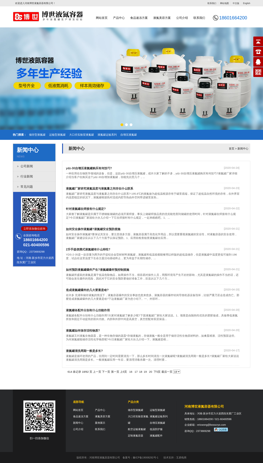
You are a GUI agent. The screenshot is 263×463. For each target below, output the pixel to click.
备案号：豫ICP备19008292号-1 (140, 457)
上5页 (123, 371)
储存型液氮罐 (37, 134)
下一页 (106, 371)
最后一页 (166, 371)
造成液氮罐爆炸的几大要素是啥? (87, 290)
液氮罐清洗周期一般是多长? (84, 350)
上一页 (97, 371)
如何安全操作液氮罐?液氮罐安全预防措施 (93, 229)
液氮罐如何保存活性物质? (83, 330)
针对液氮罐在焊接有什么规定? (86, 208)
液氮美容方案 (162, 17)
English (246, 3)
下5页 (157, 371)
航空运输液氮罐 (137, 429)
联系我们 (211, 3)
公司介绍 (182, 17)
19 (145, 371)
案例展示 (100, 422)
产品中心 (119, 17)
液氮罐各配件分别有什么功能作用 (88, 310)
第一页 (115, 371)
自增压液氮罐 (128, 134)
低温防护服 (156, 429)
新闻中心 (242, 148)
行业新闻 (26, 176)
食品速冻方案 (139, 17)
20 (150, 371)
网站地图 (224, 3)
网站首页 (102, 17)
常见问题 (26, 186)
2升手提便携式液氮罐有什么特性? (88, 249)
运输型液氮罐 (57, 134)
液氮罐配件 (156, 435)
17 (136, 371)
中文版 (236, 3)
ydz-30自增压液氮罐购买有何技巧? (89, 168)
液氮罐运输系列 (107, 134)
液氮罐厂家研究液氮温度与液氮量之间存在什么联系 (99, 188)
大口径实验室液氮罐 (81, 134)
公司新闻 (26, 166)
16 (130, 371)
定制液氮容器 (135, 435)
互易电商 (181, 457)
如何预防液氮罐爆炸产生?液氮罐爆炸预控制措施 (97, 269)
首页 (231, 148)
